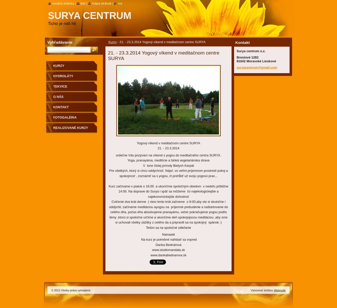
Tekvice (60, 86)
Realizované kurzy (70, 128)
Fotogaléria (65, 117)
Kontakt (61, 107)
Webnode (280, 290)
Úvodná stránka (63, 3)
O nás (58, 97)
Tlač (83, 3)
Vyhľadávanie (59, 42)
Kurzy (112, 42)
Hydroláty (63, 76)
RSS (120, 3)
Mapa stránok (101, 3)
